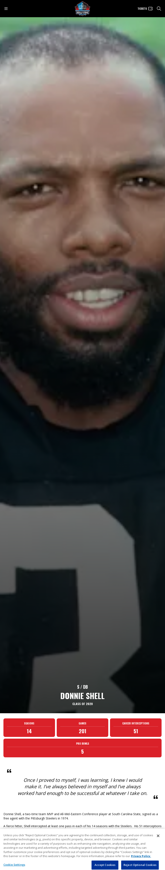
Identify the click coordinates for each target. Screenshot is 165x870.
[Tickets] (145, 8)
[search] (159, 8)
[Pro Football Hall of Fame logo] (82, 8)
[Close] (158, 843)
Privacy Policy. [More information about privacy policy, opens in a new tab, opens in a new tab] (141, 864)
